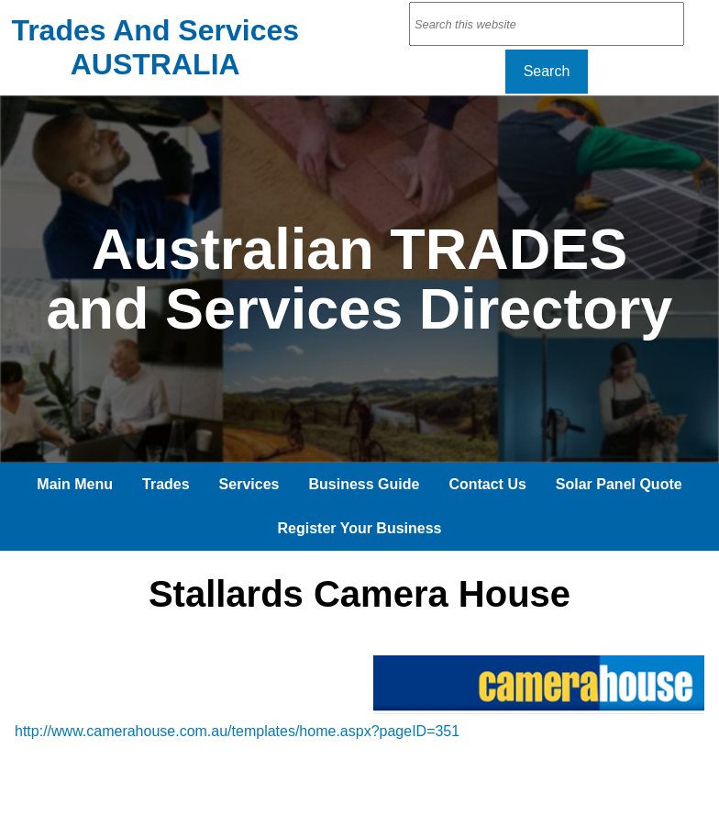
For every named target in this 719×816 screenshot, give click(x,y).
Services (249, 484)
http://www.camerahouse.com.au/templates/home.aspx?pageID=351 (237, 731)
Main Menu (75, 484)
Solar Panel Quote (619, 484)
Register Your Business (359, 528)
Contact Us (486, 484)
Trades (166, 484)
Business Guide (363, 484)
